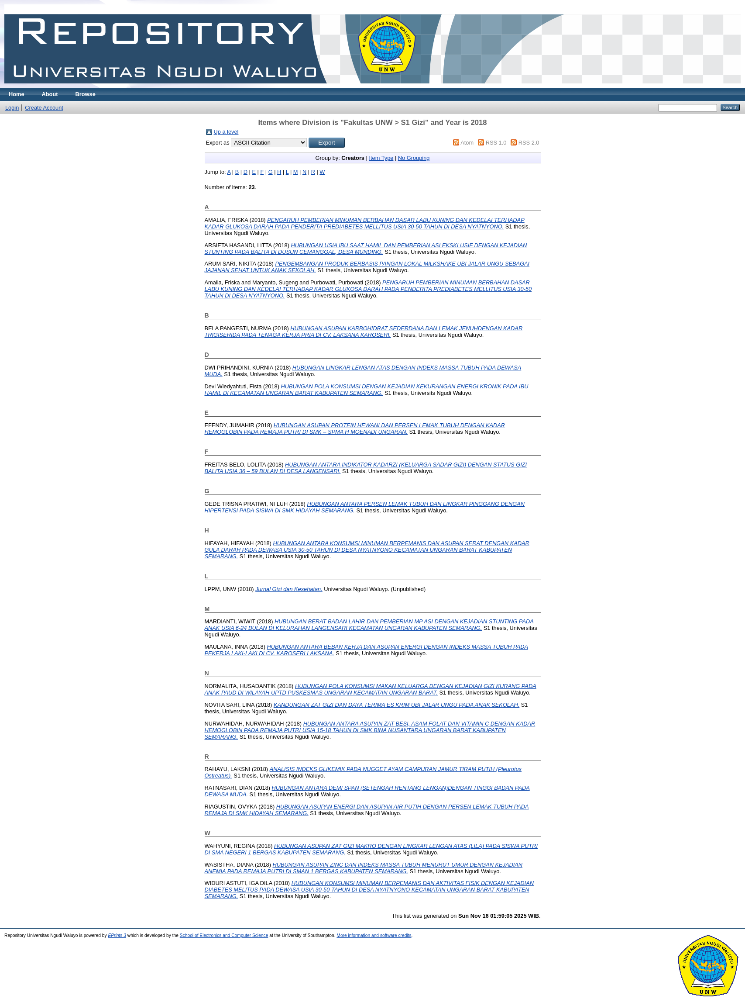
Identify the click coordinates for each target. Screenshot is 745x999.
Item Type (381, 158)
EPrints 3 (117, 935)
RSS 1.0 (496, 142)
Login (12, 107)
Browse (86, 94)
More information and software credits (373, 935)
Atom (467, 142)
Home (16, 94)
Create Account (44, 107)
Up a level (226, 131)
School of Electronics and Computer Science (224, 935)
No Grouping (414, 158)
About (50, 94)
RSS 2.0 (528, 142)
